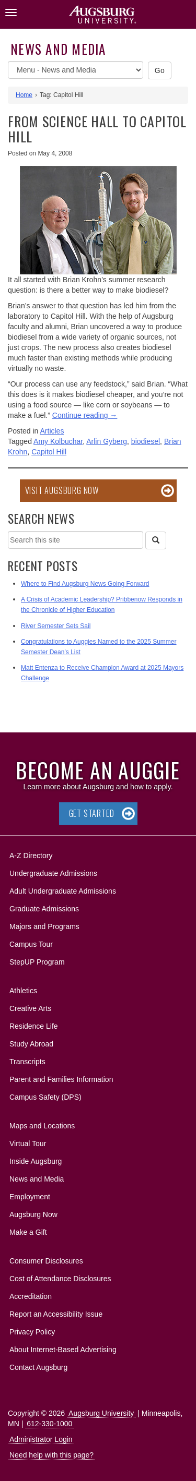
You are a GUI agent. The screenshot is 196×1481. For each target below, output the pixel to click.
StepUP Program (37, 962)
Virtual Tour (27, 1143)
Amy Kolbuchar (58, 441)
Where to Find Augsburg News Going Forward (85, 583)
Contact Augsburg (38, 1367)
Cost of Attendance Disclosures (60, 1278)
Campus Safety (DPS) (45, 1097)
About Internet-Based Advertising (63, 1349)
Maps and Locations (42, 1126)
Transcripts (27, 1061)
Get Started (91, 813)
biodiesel (145, 441)
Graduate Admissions (44, 909)
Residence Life (33, 1026)
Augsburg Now (33, 1214)
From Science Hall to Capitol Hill (97, 129)
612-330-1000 (49, 1423)
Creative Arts (30, 1008)
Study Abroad (31, 1044)
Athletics (23, 990)
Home (24, 95)
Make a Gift (28, 1232)
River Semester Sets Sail (55, 626)
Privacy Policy (32, 1332)
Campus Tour (31, 944)
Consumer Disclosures (46, 1261)
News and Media (58, 48)
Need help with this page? (51, 1455)
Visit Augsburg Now (62, 490)
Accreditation (30, 1296)
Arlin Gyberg (106, 441)
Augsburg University (101, 1413)
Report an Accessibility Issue (55, 1314)
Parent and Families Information (61, 1079)
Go (160, 70)
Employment (29, 1197)
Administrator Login (41, 1439)
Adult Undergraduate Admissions (62, 891)
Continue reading (85, 415)
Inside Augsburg (35, 1161)
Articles (52, 431)
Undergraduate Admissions (53, 873)
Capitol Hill (48, 452)
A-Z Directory (30, 855)
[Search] (155, 540)
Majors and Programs (44, 925)
